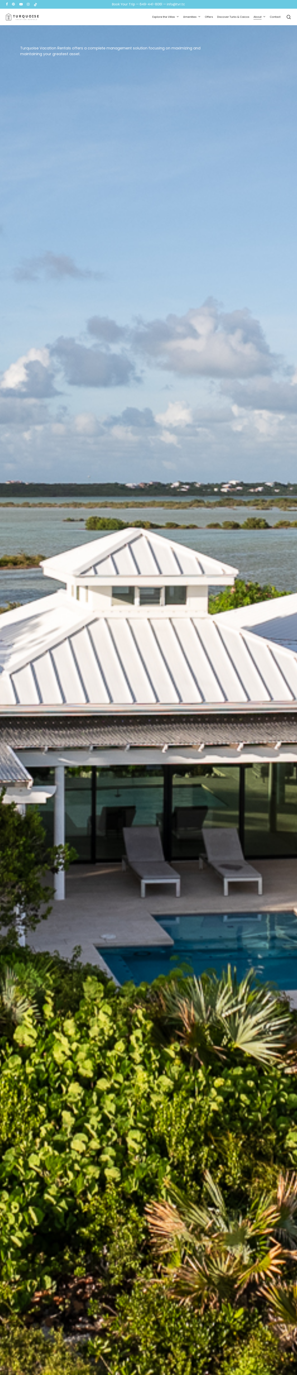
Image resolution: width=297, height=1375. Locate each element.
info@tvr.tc (176, 4)
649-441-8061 (151, 4)
